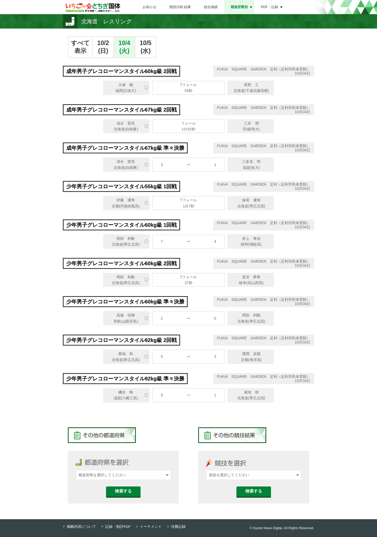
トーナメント (151, 527)
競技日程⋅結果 (180, 7)
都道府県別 (239, 7)
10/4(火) (124, 47)
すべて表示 (80, 47)
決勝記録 (178, 527)
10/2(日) (103, 47)
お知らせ (149, 7)
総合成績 (211, 7)
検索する (123, 491)
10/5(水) (146, 47)
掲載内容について (81, 527)
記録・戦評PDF (118, 527)
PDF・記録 (269, 7)
